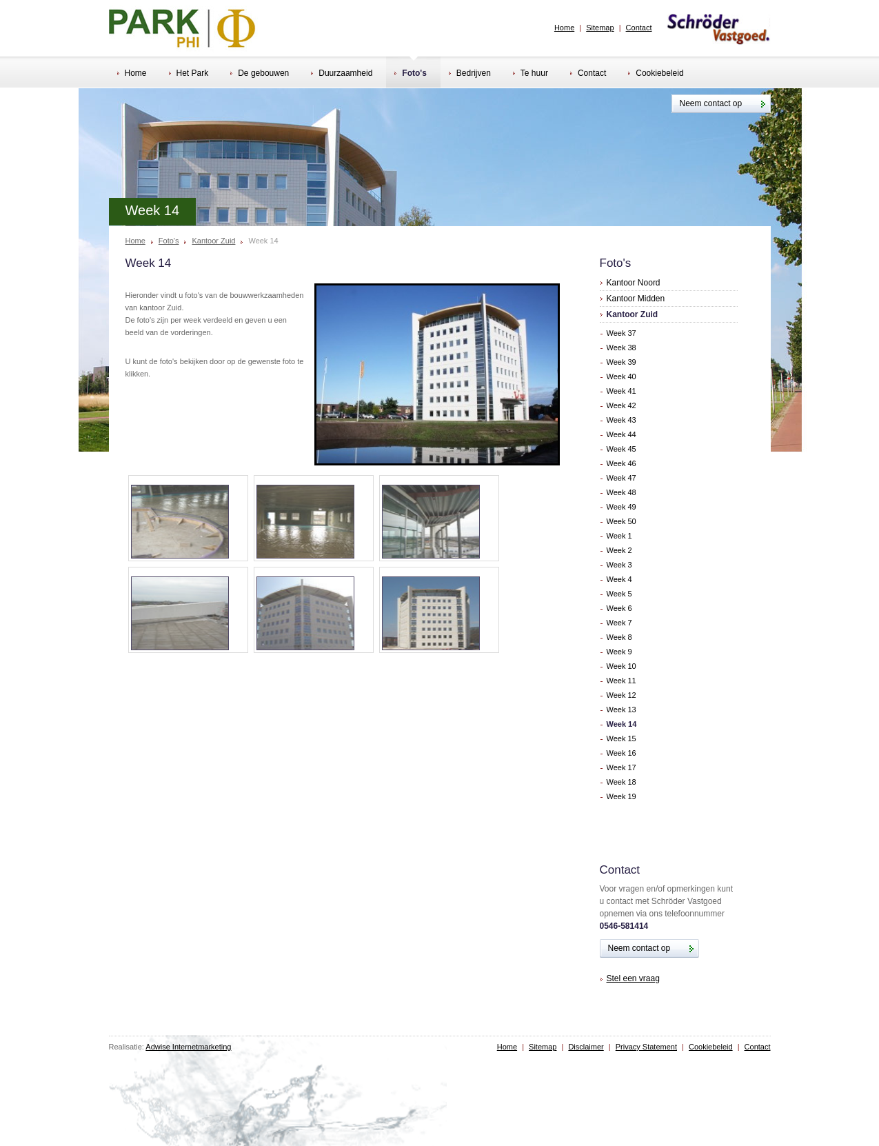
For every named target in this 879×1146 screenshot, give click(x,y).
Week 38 (621, 347)
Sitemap (600, 27)
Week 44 (621, 434)
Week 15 (621, 738)
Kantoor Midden (636, 298)
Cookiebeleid (655, 74)
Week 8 (619, 637)
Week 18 (621, 782)
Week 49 (621, 507)
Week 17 (621, 767)
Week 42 (621, 405)
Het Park (189, 74)
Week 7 (619, 623)
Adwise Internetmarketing (188, 1047)
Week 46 (621, 463)
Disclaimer (585, 1047)
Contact (639, 27)
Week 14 (622, 724)
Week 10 (621, 666)
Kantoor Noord (633, 283)
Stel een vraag (633, 978)
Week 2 (619, 550)
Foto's (410, 74)
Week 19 (621, 796)
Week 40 (621, 376)
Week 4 (619, 579)
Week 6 (619, 608)
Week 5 (619, 594)
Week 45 (621, 449)
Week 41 (621, 391)
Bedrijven (470, 74)
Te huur (530, 74)
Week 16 (621, 753)
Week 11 (621, 680)
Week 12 (621, 695)
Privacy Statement (646, 1047)
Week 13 (621, 709)
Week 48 (621, 492)
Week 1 (619, 536)
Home (564, 27)
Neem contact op (711, 103)
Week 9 (619, 651)
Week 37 (621, 333)
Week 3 (619, 565)
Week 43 (621, 420)
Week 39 (621, 362)
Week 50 (621, 521)
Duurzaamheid (341, 74)
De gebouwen (259, 74)
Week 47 (621, 478)
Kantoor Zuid (213, 241)
